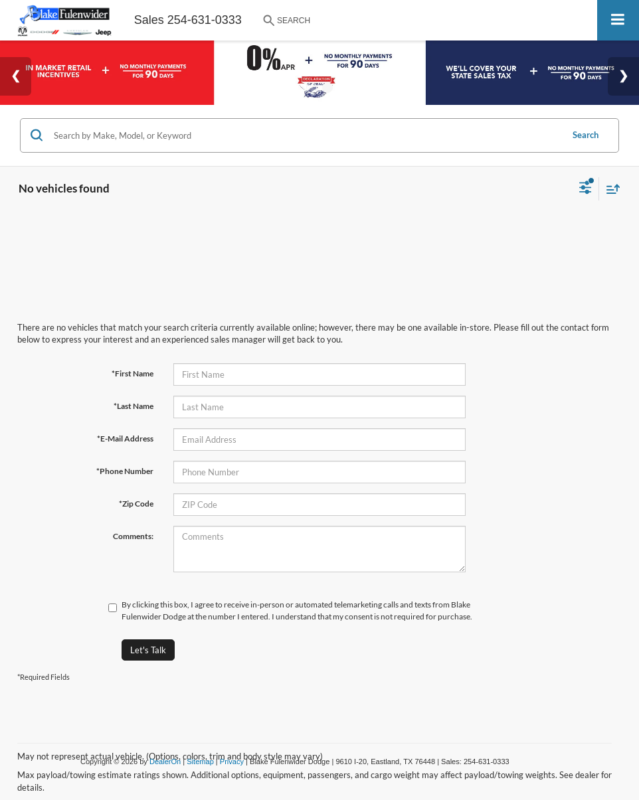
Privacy (232, 761)
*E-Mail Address (125, 438)
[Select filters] (585, 189)
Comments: (133, 536)
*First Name (132, 373)
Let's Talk (148, 650)
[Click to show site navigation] (618, 20)
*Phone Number (124, 471)
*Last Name (133, 406)
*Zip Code (136, 504)
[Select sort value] (609, 188)
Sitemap (200, 761)
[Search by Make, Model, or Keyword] (305, 135)
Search (585, 134)
